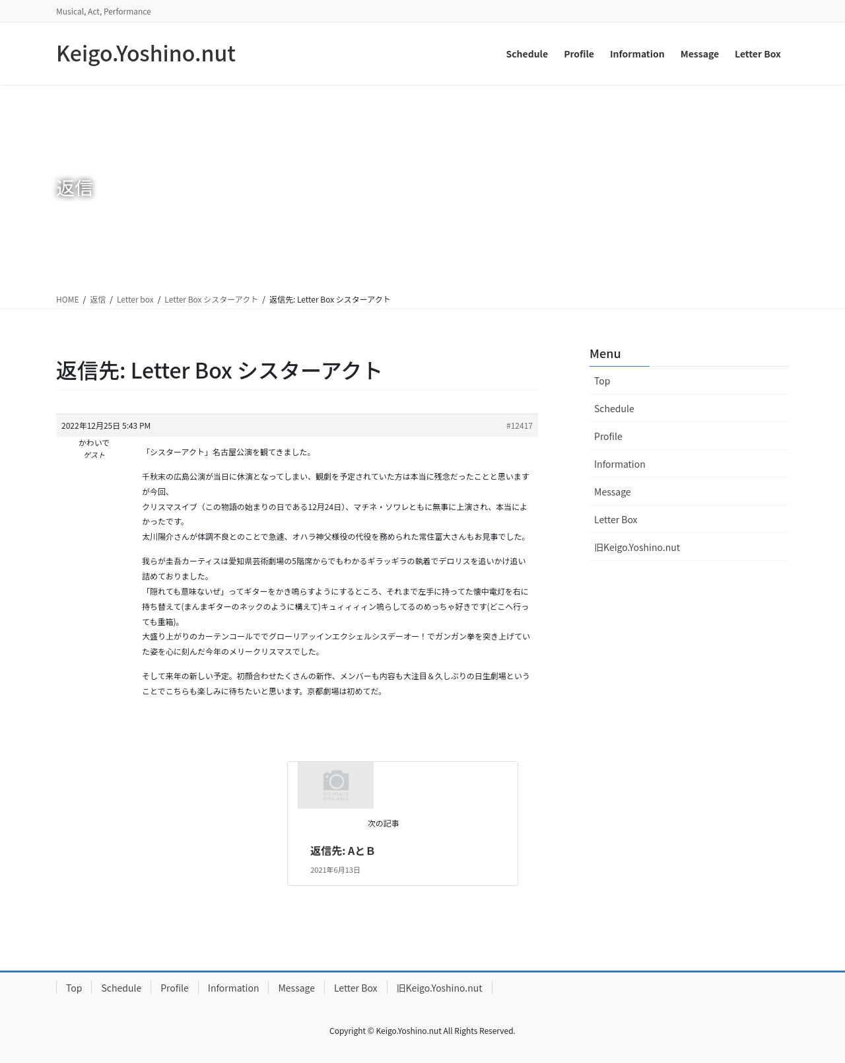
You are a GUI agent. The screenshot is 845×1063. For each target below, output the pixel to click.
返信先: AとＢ (343, 850)
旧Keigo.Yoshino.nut (637, 547)
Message (612, 491)
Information (620, 463)
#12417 (519, 425)
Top (602, 380)
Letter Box (616, 519)
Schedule (614, 408)
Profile (608, 436)
